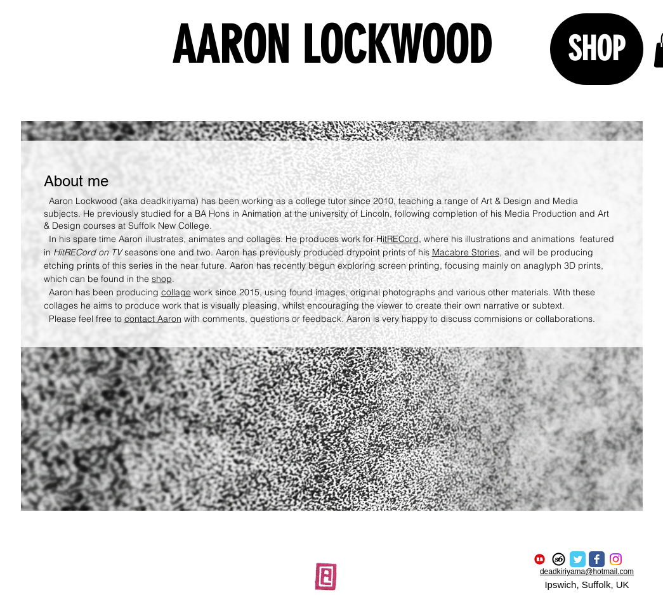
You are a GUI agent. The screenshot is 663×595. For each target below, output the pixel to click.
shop (162, 279)
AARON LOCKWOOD (332, 45)
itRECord (401, 239)
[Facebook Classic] (597, 559)
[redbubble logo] (540, 559)
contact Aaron (152, 318)
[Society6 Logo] (559, 559)
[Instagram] (616, 559)
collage (176, 292)
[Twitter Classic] (578, 559)
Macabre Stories (465, 252)
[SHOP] (596, 49)
